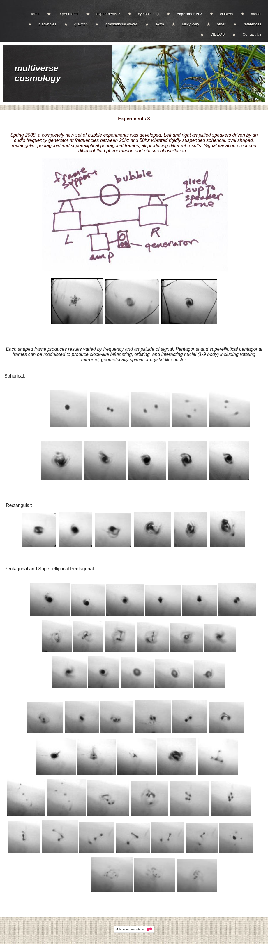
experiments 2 (108, 14)
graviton (81, 24)
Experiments (67, 14)
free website (133, 929)
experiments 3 (189, 14)
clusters (226, 14)
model (256, 14)
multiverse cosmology (38, 73)
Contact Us (252, 34)
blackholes (47, 24)
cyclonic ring (148, 14)
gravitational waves (121, 24)
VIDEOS (217, 34)
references (252, 24)
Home (34, 14)
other (221, 24)
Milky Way (190, 24)
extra (160, 24)
